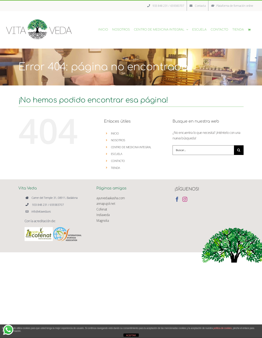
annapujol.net (105, 203)
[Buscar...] (203, 150)
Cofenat (101, 209)
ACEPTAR (131, 335)
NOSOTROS (118, 140)
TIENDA (115, 168)
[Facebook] (177, 199)
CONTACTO (118, 161)
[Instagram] (184, 199)
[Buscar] (239, 150)
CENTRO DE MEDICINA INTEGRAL (131, 147)
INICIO (115, 133)
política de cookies (222, 328)
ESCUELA (116, 154)
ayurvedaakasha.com (110, 198)
